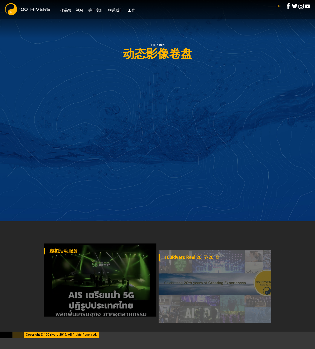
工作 (131, 10)
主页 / (154, 45)
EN (279, 11)
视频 (80, 10)
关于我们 (96, 10)
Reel (162, 45)
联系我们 (115, 10)
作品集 (66, 10)
